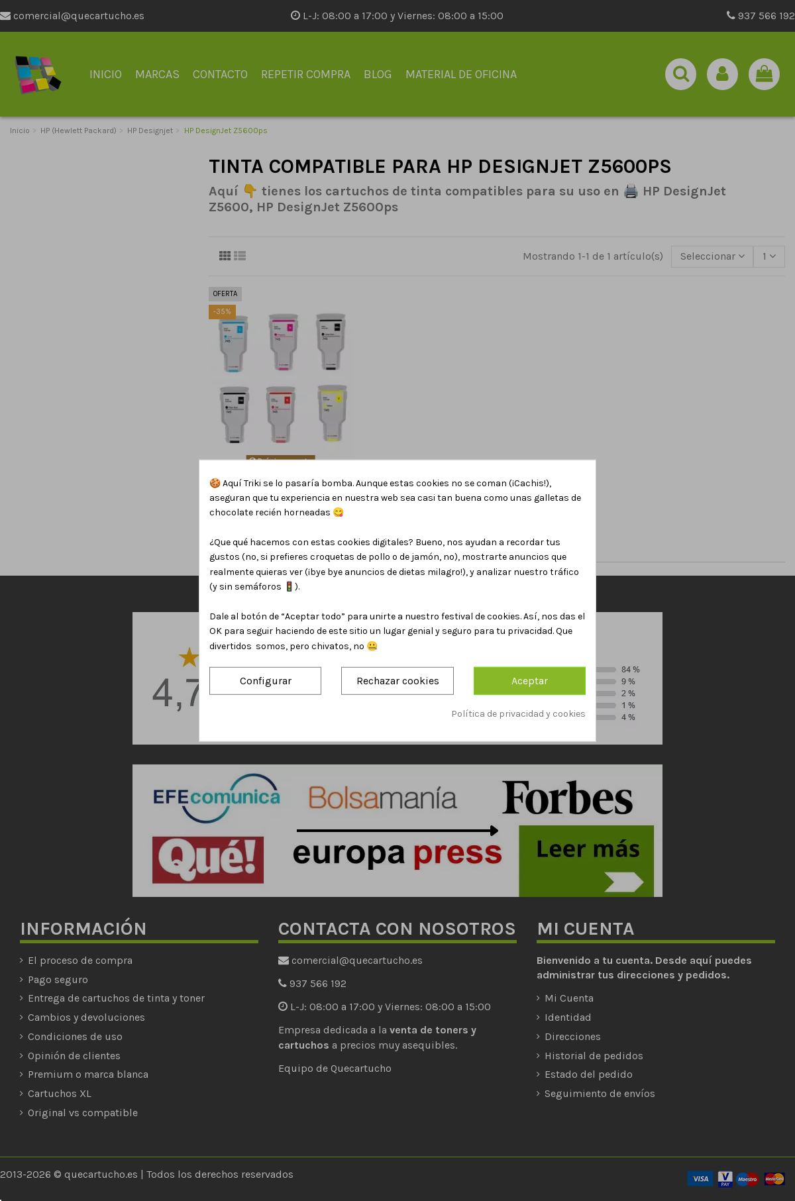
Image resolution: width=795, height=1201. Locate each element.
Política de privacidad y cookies (518, 713)
